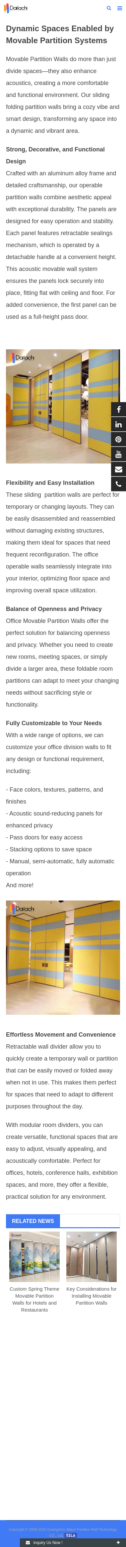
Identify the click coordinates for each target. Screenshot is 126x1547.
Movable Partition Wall (35, 59)
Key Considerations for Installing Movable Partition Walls (91, 1296)
